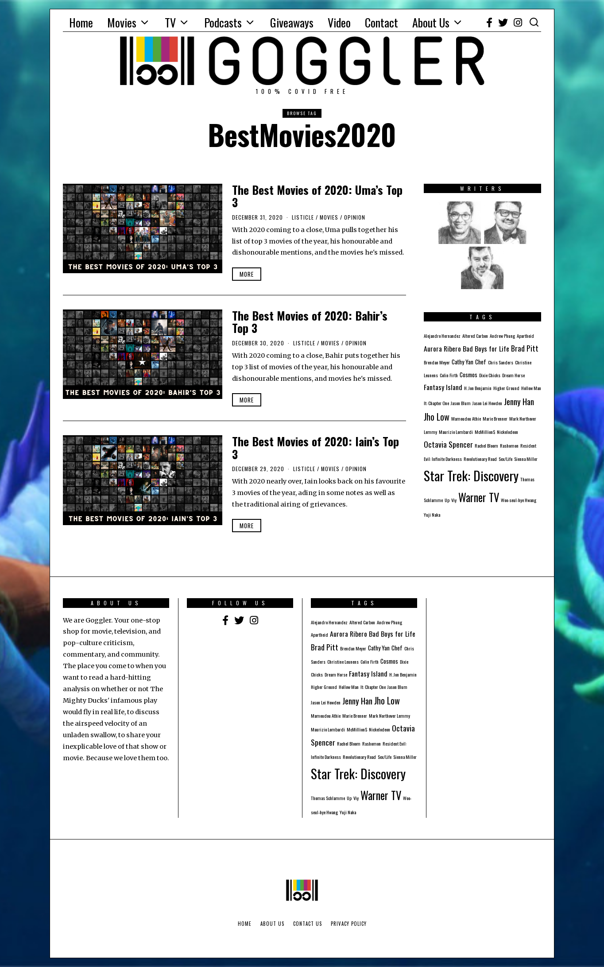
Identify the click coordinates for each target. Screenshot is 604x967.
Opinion (354, 217)
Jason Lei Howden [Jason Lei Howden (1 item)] (487, 402)
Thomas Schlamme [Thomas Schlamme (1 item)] (328, 797)
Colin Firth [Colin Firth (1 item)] (449, 375)
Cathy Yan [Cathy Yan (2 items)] (462, 361)
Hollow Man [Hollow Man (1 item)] (531, 387)
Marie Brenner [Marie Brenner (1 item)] (495, 418)
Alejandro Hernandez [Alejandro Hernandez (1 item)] (442, 335)
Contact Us (307, 923)
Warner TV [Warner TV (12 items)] (478, 497)
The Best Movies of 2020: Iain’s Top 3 (315, 448)
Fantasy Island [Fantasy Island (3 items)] (443, 387)
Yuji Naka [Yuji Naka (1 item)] (432, 514)
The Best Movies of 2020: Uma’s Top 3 (317, 196)
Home (81, 22)
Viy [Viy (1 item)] (454, 499)
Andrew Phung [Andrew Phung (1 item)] (502, 335)
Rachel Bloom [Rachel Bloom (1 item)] (486, 445)
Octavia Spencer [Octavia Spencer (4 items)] (448, 444)
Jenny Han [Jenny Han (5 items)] (519, 401)
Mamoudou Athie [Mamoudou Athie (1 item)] (466, 418)
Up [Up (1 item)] (447, 499)
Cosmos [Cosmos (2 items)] (468, 374)
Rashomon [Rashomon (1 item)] (509, 445)
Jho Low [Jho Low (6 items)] (436, 416)
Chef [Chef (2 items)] (480, 361)
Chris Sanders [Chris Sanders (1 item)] (500, 362)
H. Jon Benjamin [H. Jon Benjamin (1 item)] (478, 387)
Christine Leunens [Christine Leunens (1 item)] (343, 661)
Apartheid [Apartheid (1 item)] (525, 335)
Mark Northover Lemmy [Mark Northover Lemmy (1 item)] (389, 715)
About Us (430, 22)
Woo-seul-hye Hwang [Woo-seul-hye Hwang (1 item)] (518, 499)
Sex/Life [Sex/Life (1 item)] (505, 458)
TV (170, 22)
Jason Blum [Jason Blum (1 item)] (461, 402)
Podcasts (223, 22)
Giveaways (292, 22)
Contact (381, 22)
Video (339, 22)
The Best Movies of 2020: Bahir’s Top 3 (309, 322)
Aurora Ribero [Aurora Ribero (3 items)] (442, 348)
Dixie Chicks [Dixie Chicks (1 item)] (489, 375)
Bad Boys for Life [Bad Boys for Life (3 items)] (486, 348)
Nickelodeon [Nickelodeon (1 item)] (507, 431)
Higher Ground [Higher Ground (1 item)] (506, 387)
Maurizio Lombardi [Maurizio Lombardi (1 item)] (456, 431)
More (247, 274)
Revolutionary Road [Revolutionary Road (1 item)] (480, 458)
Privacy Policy (349, 923)
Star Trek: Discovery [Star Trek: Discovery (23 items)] (471, 475)
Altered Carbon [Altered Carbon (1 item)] (475, 335)
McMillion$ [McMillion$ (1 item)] (485, 431)
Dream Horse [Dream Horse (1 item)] (513, 375)
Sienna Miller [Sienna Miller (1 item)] (526, 458)
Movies (121, 22)
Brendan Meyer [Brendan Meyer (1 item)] (437, 362)
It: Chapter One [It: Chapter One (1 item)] (436, 402)
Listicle (303, 217)
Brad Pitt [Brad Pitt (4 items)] (524, 348)
